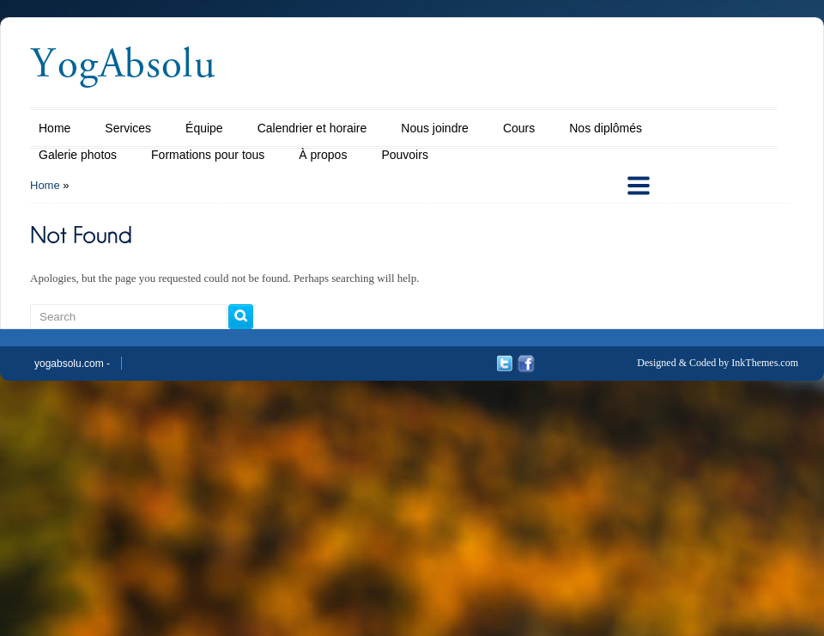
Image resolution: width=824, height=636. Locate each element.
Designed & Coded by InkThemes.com (717, 363)
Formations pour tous (207, 155)
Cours (519, 128)
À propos (323, 155)
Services (128, 128)
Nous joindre (435, 128)
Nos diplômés (605, 128)
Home (54, 128)
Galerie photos (78, 155)
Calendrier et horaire (312, 128)
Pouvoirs (404, 155)
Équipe (204, 128)
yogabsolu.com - (72, 364)
